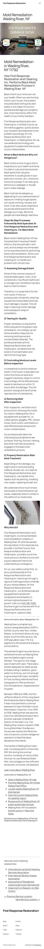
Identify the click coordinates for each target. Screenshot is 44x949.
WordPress (37, 945)
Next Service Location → (28, 899)
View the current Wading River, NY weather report (23, 797)
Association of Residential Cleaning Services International (23, 883)
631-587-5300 (29, 603)
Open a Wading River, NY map (22, 779)
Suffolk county (15, 810)
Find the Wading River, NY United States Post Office (24, 784)
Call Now (22, 45)
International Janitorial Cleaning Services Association (24, 871)
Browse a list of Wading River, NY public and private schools (24, 803)
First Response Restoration (14, 3)
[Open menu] (40, 3)
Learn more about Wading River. (19, 770)
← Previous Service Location (18, 896)
